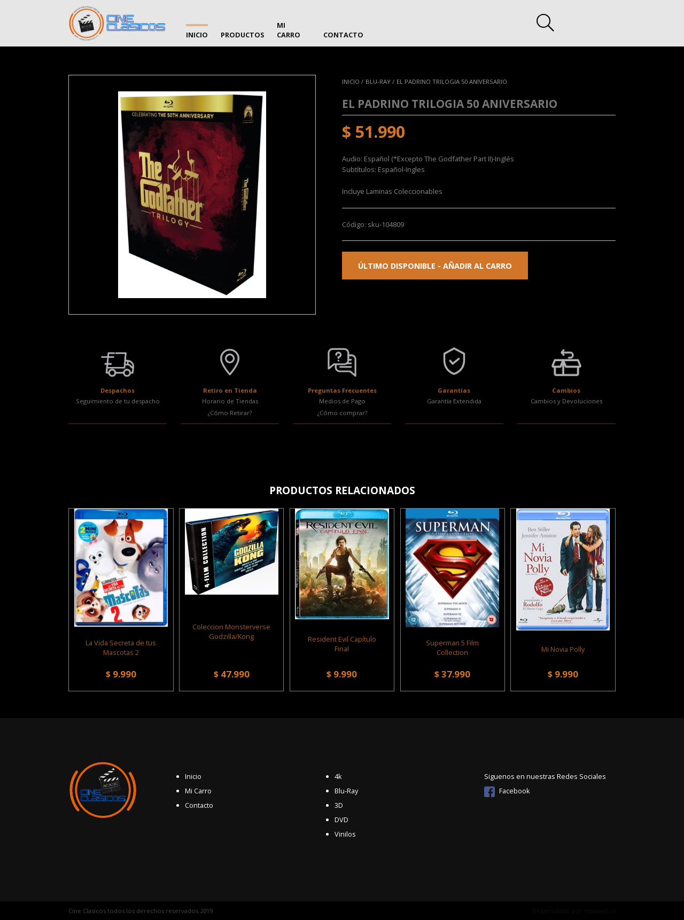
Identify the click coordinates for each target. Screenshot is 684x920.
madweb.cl (600, 911)
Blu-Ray (346, 791)
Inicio (197, 25)
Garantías (454, 390)
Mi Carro (295, 25)
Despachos (117, 390)
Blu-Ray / (380, 81)
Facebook (507, 791)
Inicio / (352, 81)
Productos (243, 25)
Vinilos (345, 834)
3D (339, 805)
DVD (341, 819)
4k (338, 776)
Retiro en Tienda (230, 390)
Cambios (566, 390)
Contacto (344, 25)
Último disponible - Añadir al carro (435, 266)
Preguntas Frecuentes (342, 390)
